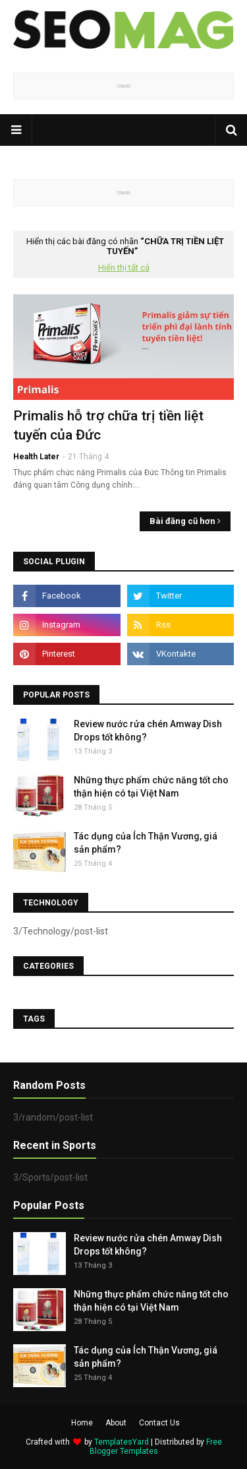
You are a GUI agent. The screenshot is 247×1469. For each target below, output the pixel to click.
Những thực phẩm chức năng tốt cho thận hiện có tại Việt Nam (151, 787)
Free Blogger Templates (156, 1446)
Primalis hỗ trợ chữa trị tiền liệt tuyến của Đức (108, 425)
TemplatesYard (121, 1442)
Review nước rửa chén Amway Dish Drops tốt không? (148, 730)
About (115, 1422)
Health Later (36, 456)
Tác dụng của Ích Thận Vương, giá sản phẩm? (145, 843)
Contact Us (159, 1422)
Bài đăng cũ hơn (182, 521)
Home (82, 1422)
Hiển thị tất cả (124, 268)
